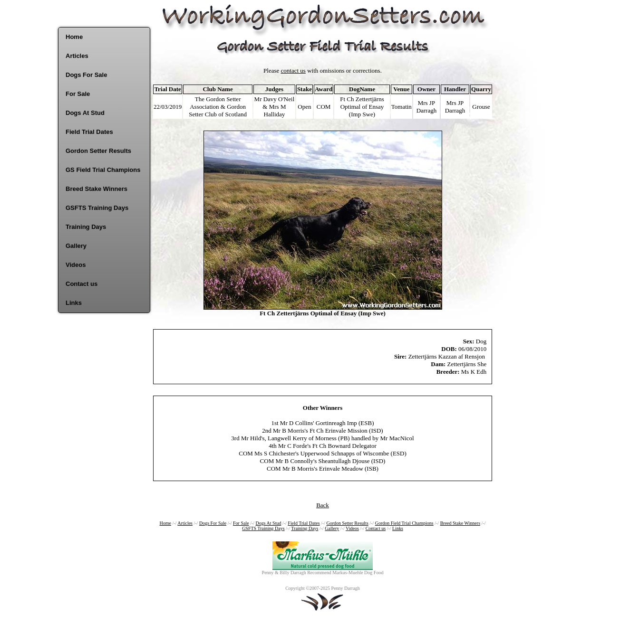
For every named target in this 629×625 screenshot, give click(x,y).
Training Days (86, 226)
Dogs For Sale (86, 74)
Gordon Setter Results (98, 150)
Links (74, 302)
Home (74, 36)
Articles (77, 55)
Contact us (81, 283)
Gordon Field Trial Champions (404, 523)
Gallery (76, 245)
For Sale (78, 93)
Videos (76, 264)
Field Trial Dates (89, 131)
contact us (293, 70)
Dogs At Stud (85, 112)
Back (322, 505)
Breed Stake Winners (96, 188)
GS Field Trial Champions (103, 169)
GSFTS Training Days (97, 207)
